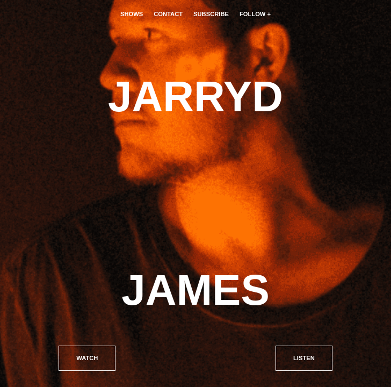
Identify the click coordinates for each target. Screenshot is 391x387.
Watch (87, 358)
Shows (131, 14)
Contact (168, 14)
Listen (304, 358)
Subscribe (211, 14)
